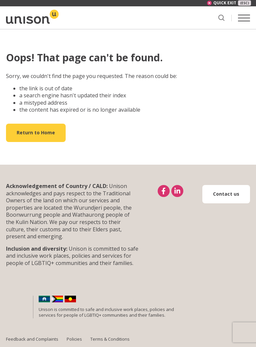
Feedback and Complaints (32, 339)
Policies (74, 339)
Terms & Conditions (110, 339)
